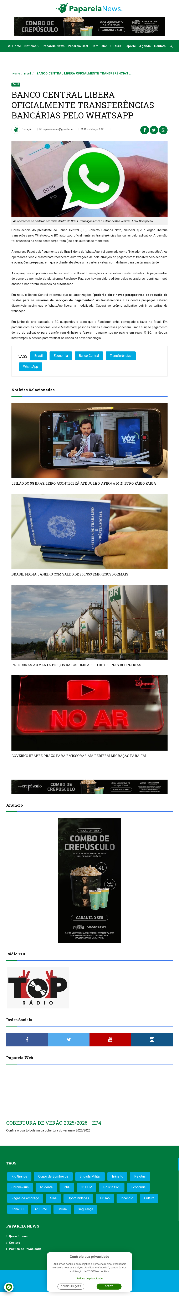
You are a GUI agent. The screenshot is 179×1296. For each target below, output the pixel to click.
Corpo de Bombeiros (53, 1176)
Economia (61, 356)
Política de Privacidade (25, 1249)
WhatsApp (30, 367)
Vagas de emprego (25, 1198)
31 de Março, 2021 (93, 129)
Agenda (145, 46)
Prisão (105, 1198)
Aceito (109, 1286)
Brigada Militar (90, 1176)
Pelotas (140, 1176)
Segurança (85, 1209)
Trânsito (117, 1176)
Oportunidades (78, 1198)
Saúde (62, 1209)
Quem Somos (18, 1236)
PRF (67, 1187)
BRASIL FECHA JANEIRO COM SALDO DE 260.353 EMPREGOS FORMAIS (69, 574)
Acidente (46, 1187)
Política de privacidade (90, 1278)
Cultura (115, 46)
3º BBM (86, 1187)
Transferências (121, 356)
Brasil (27, 73)
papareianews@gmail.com (56, 129)
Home (14, 46)
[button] (171, 46)
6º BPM (41, 1209)
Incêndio (127, 1198)
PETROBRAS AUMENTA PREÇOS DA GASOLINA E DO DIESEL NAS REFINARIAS (76, 665)
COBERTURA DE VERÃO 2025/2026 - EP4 (53, 1122)
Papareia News (54, 46)
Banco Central (89, 356)
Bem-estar (99, 46)
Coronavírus (20, 1187)
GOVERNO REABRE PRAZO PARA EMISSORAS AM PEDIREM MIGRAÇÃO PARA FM (78, 755)
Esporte (130, 46)
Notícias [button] (31, 46)
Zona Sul (17, 1209)
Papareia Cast (78, 46)
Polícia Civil (111, 1187)
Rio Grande (19, 1176)
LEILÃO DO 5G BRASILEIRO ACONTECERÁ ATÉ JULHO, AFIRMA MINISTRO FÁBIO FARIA (83, 483)
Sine (53, 1198)
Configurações (71, 1286)
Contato (160, 46)
